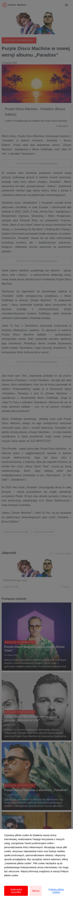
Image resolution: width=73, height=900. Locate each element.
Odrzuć (35, 890)
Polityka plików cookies (56, 890)
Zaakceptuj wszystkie (16, 890)
